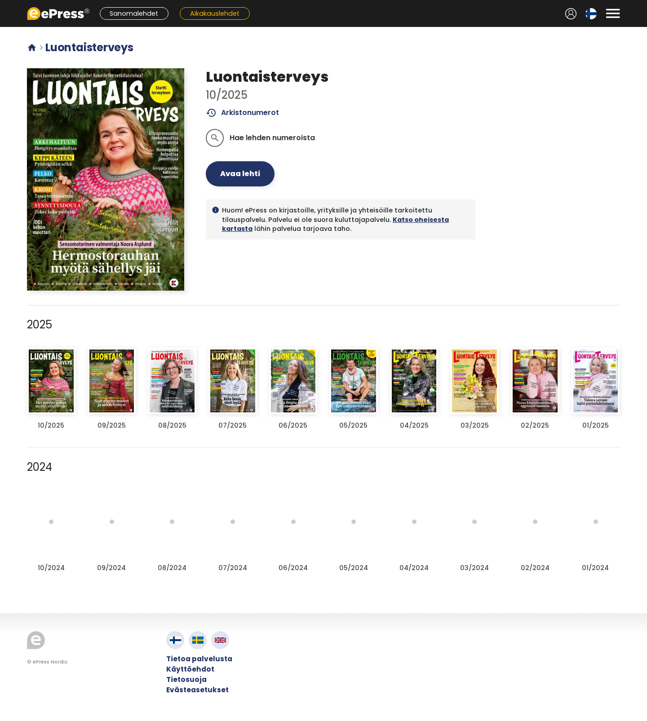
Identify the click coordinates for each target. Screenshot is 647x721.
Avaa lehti (240, 173)
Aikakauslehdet (214, 13)
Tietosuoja (186, 679)
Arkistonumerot (242, 112)
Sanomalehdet (134, 13)
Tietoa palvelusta (199, 658)
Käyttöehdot (190, 669)
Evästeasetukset (197, 689)
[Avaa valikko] (613, 13)
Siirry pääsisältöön (4, 4)
